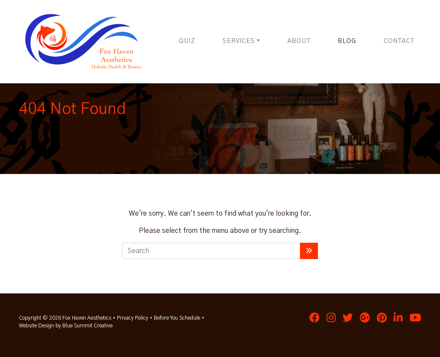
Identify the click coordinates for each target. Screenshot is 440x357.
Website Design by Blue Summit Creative (66, 325)
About (298, 41)
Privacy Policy (132, 317)
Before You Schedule (177, 317)
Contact (399, 41)
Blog (347, 41)
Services (239, 41)
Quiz (187, 41)
